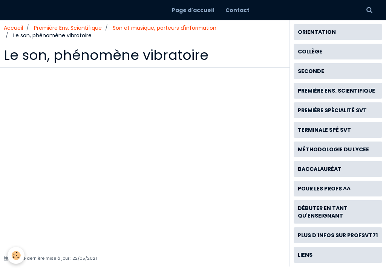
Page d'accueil (193, 10)
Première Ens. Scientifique (68, 28)
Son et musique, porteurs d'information (164, 28)
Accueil (13, 28)
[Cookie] (16, 255)
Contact (237, 10)
